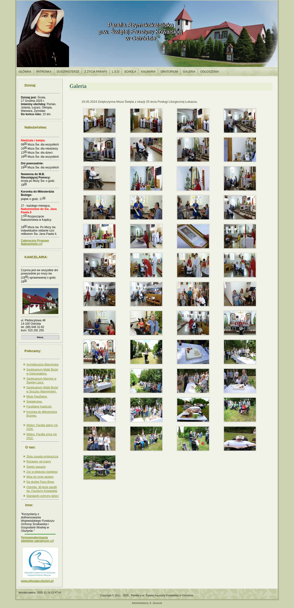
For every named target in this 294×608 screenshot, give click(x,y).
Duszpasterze (68, 71)
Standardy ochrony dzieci (43, 496)
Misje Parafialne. (37, 396)
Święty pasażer (36, 466)
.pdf (35, 242)
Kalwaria (148, 71)
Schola (130, 71)
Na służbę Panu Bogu (40, 482)
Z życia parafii (95, 71)
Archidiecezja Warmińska (43, 364)
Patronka (44, 71)
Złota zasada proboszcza (42, 456)
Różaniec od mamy (39, 461)
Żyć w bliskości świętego (42, 471)
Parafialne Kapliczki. (39, 406)
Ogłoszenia (209, 71)
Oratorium (169, 71)
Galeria (189, 71)
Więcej (40, 337)
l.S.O (115, 71)
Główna (25, 71)
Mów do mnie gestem (40, 477)
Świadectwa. (35, 401)
